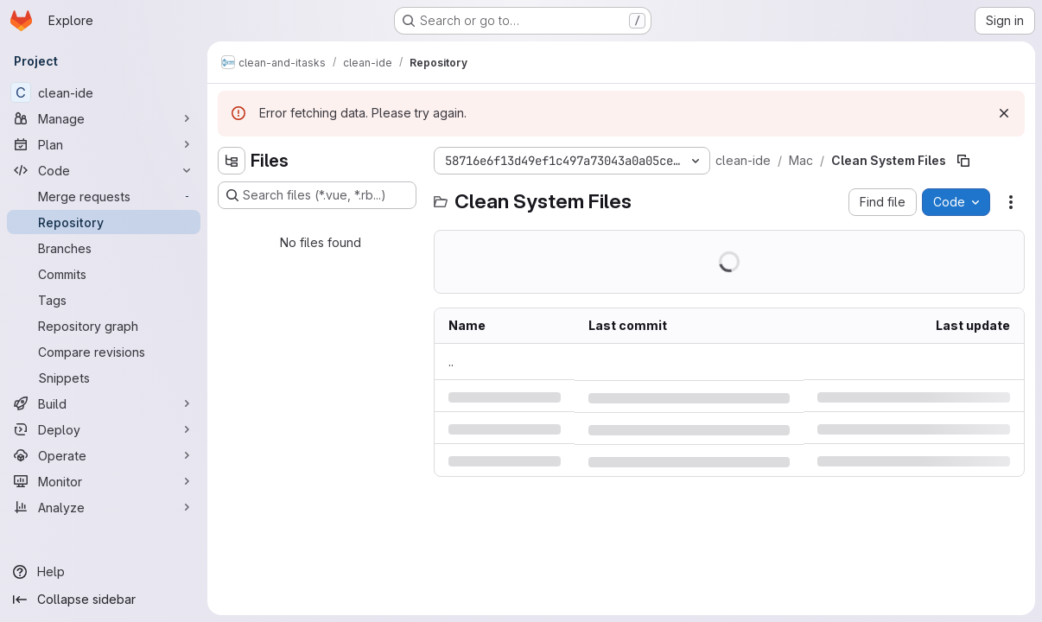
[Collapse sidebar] (103, 599)
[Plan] (103, 144)
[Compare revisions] (103, 352)
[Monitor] (103, 481)
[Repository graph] (103, 326)
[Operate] (103, 455)
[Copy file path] (963, 161)
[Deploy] (103, 429)
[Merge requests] (103, 196)
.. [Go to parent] (451, 361)
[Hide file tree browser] (231, 161)
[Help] (103, 572)
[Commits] (103, 274)
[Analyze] (103, 507)
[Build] (103, 403)
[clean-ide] (103, 92)
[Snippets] (103, 377)
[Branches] (103, 248)
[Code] (103, 170)
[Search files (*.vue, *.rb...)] (317, 195)
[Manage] (103, 118)
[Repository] (103, 222)
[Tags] (103, 300)
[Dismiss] (1004, 113)
